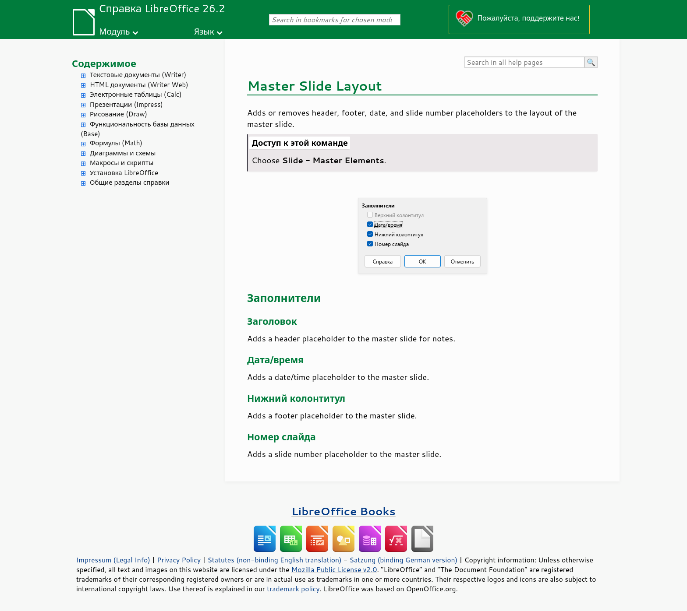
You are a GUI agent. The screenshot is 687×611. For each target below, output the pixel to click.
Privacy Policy (179, 560)
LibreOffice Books (343, 511)
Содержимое (104, 63)
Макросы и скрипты (121, 162)
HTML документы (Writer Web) (139, 84)
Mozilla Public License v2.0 (334, 569)
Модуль (114, 31)
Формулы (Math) (116, 142)
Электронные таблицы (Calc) (136, 94)
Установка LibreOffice (124, 172)
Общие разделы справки (130, 182)
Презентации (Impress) (126, 104)
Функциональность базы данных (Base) (138, 129)
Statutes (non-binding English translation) (274, 560)
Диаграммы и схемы (123, 153)
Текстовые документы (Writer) (138, 74)
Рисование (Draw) (118, 114)
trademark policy (293, 588)
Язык (204, 31)
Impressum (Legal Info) (113, 560)
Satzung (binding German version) (404, 560)
